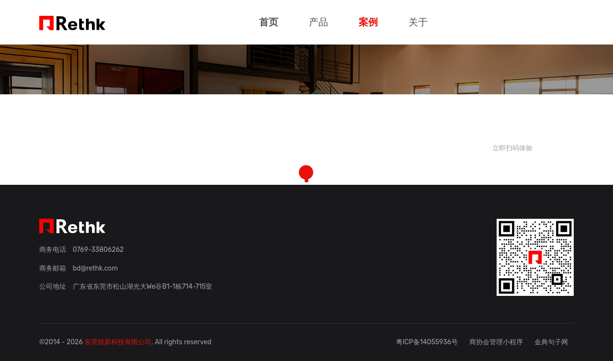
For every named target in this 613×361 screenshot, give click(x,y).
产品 (318, 22)
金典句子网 (551, 342)
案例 (368, 22)
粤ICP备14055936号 (427, 342)
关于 (418, 22)
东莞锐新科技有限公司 (117, 342)
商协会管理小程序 (496, 342)
